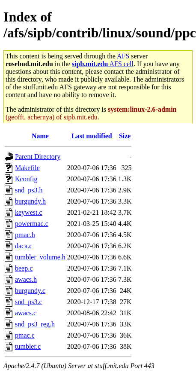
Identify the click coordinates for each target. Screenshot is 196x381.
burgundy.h (30, 201)
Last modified (91, 136)
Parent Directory (37, 156)
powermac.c (31, 223)
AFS (123, 56)
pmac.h (25, 234)
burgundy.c (30, 290)
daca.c (23, 246)
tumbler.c (28, 346)
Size (125, 136)
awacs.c (25, 313)
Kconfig (26, 179)
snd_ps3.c (28, 301)
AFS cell (103, 63)
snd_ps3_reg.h (35, 324)
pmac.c (25, 335)
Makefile (27, 167)
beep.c (24, 268)
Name (40, 136)
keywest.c (28, 212)
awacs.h (26, 279)
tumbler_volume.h (40, 257)
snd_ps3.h (28, 190)
